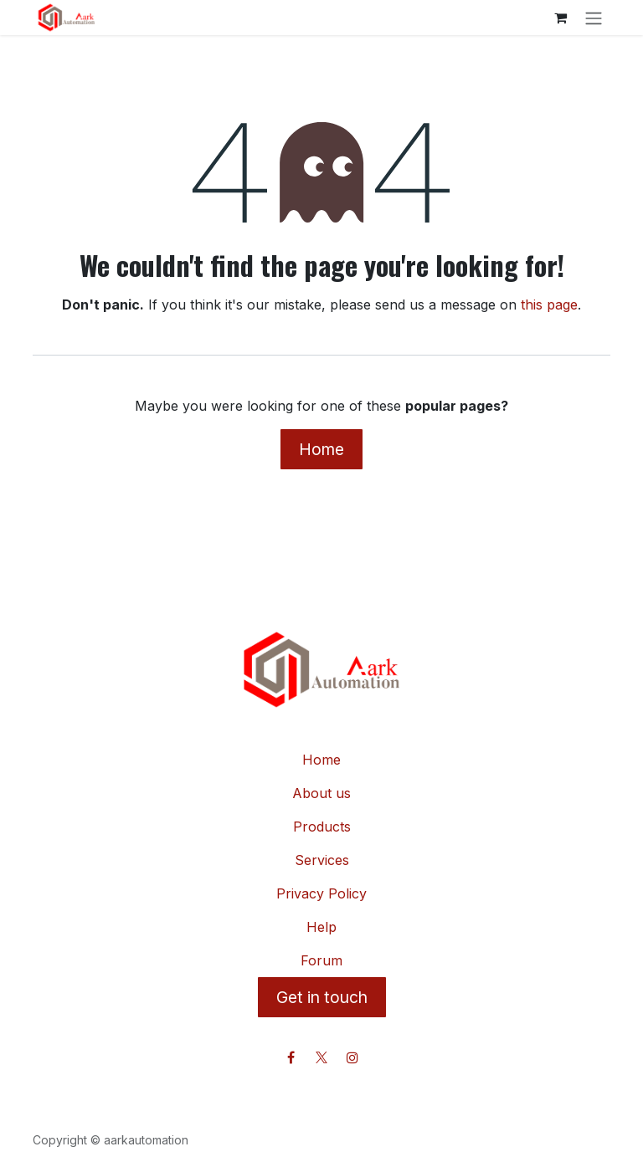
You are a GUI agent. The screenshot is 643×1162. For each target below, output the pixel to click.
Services (322, 860)
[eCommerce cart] (560, 17)
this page (549, 304)
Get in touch (322, 997)
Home (321, 449)
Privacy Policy (321, 893)
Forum (321, 960)
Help (321, 927)
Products (322, 826)
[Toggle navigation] (593, 17)
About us (321, 793)
